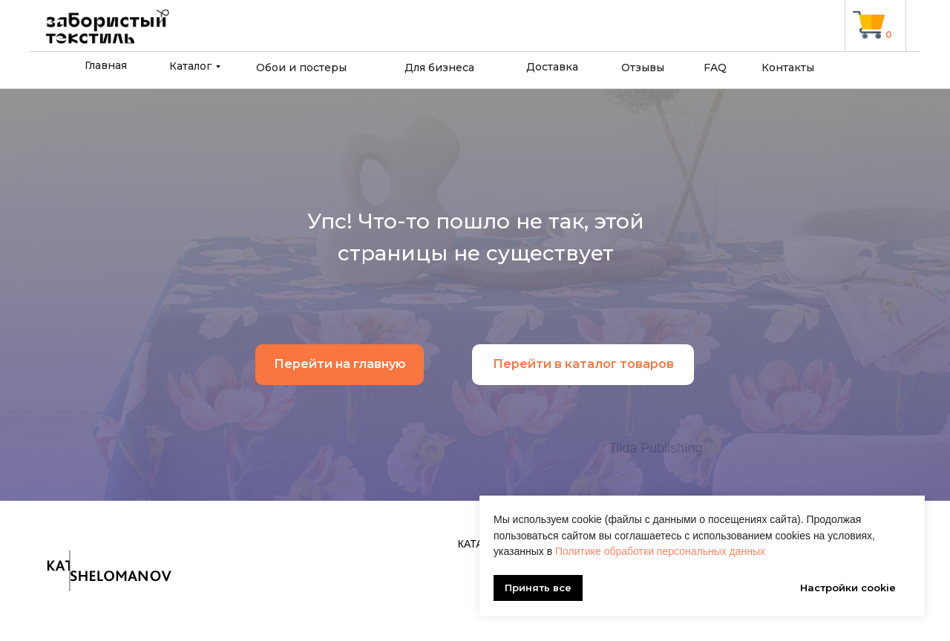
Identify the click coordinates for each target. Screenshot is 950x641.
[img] (869, 25)
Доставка (552, 66)
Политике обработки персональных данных (660, 551)
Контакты (787, 67)
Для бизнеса (439, 67)
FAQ (715, 67)
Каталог (190, 66)
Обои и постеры (301, 67)
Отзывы (642, 67)
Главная (106, 65)
